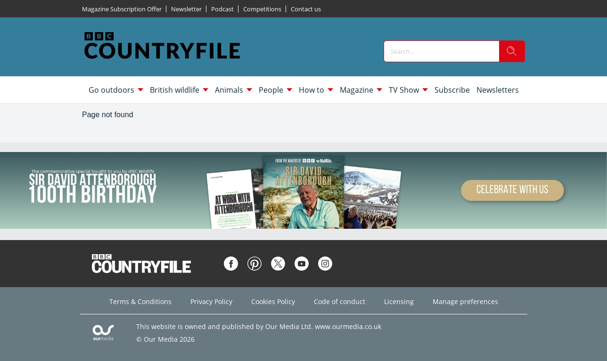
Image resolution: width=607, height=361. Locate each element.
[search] (512, 51)
